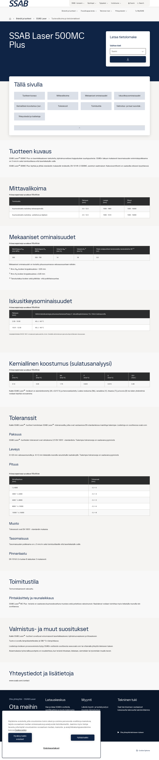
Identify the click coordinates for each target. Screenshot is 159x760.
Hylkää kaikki (73, 739)
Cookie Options (143, 750)
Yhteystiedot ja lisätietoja (29, 116)
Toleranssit (63, 106)
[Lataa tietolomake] (128, 59)
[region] (51, 736)
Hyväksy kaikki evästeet (29, 739)
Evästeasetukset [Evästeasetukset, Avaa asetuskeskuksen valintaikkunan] (51, 748)
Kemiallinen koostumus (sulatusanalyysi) (31, 106)
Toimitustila (96, 106)
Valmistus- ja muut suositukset (130, 106)
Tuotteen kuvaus (29, 96)
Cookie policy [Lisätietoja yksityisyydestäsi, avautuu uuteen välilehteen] (21, 733)
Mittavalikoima (63, 96)
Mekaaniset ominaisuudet (96, 96)
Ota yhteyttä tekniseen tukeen (131, 732)
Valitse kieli (115, 45)
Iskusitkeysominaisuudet (129, 96)
